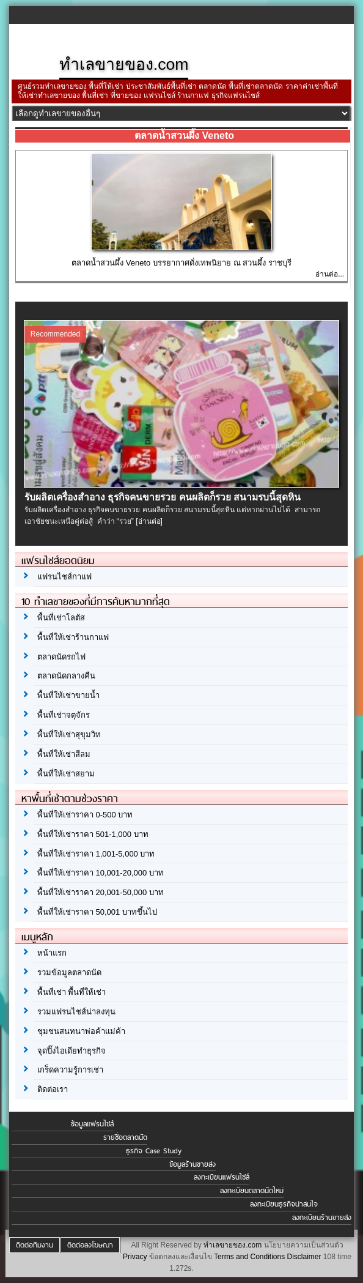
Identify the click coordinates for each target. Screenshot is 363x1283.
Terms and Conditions (249, 1256)
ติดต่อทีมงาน (34, 1245)
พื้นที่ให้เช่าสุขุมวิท (69, 734)
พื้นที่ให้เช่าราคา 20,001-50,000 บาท (100, 892)
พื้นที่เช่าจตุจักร (63, 715)
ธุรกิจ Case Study (154, 1151)
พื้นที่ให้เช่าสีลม (63, 754)
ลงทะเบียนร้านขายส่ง (321, 1217)
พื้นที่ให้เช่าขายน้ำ (68, 695)
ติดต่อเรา (52, 1089)
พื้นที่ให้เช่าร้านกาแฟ (73, 637)
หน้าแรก (52, 953)
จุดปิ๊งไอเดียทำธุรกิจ (71, 1050)
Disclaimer (304, 1256)
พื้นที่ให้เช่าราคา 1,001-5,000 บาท (96, 853)
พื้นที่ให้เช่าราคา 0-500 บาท (85, 814)
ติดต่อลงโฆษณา (90, 1245)
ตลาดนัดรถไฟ (61, 656)
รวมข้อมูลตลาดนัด (69, 972)
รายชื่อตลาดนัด (125, 1137)
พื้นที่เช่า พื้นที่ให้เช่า (71, 992)
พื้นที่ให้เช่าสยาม (66, 773)
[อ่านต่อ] (149, 521)
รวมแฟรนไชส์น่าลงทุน (76, 1011)
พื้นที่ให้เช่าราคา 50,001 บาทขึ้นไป (97, 912)
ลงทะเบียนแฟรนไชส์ (221, 1177)
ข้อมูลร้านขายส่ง (192, 1164)
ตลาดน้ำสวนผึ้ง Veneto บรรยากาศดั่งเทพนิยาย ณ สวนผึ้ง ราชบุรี (182, 262)
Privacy (135, 1256)
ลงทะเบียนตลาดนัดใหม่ (252, 1190)
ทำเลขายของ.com (233, 1245)
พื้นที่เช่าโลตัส (61, 617)
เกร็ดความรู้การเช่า (70, 1069)
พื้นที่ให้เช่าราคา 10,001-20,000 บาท (100, 872)
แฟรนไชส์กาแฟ (64, 576)
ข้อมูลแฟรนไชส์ (92, 1124)
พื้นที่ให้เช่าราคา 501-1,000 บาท (92, 834)
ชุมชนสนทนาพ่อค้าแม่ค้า (81, 1031)
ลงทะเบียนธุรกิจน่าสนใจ (284, 1204)
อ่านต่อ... (329, 274)
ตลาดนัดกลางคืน (66, 675)
